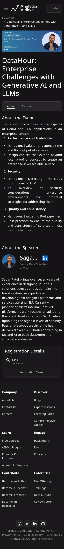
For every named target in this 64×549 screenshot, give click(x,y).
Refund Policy (45, 530)
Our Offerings (43, 481)
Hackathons (42, 440)
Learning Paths (44, 414)
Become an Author (14, 481)
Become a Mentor (14, 495)
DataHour (8, 17)
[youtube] (43, 523)
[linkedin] (34, 523)
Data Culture (42, 495)
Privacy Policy (11, 535)
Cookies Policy (33, 535)
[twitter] (27, 523)
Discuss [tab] (26, 106)
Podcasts (40, 454)
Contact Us (9, 407)
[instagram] (19, 523)
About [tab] (11, 106)
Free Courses (10, 440)
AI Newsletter (43, 501)
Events (38, 447)
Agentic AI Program (15, 465)
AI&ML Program (12, 447)
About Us (8, 400)
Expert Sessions (44, 407)
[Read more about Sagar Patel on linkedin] (45, 258)
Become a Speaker (14, 488)
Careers (7, 414)
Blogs (37, 400)
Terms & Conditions (19, 530)
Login (54, 8)
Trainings (40, 488)
